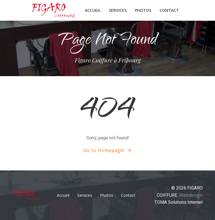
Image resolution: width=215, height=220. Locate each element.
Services (118, 10)
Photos (143, 10)
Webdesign (191, 195)
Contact (169, 10)
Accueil (93, 10)
